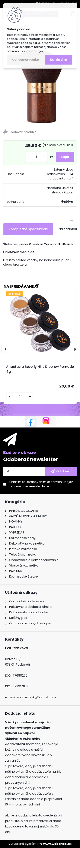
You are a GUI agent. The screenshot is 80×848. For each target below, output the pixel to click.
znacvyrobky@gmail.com (36, 697)
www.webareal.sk (57, 844)
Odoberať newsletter (30, 459)
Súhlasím (58, 59)
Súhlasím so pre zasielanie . (40, 484)
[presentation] (5, 349)
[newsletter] (61, 471)
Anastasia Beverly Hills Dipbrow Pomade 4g (40, 369)
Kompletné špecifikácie (28, 229)
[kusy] (36, 157)
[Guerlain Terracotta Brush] (40, 86)
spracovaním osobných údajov (49, 482)
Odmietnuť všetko (25, 60)
